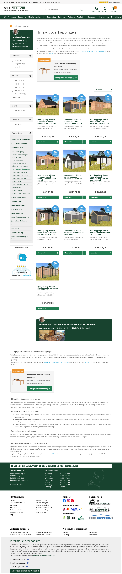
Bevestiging (116, 17)
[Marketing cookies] (10, 566)
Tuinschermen (93, 535)
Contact (12, 500)
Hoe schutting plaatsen (43, 535)
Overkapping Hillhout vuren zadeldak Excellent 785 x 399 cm (100, 232)
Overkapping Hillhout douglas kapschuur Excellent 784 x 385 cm (46, 121)
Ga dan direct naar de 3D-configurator (93, 51)
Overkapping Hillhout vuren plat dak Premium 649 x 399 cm (73, 232)
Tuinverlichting (17, 233)
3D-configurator (57, 454)
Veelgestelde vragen (19, 529)
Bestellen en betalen (17, 510)
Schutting (22, 17)
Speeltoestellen (17, 213)
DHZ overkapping (18, 152)
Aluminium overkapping (20, 166)
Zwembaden (15, 229)
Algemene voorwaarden (44, 507)
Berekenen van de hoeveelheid (20, 535)
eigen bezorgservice (44, 2)
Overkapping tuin (17, 147)
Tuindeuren (93, 532)
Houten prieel (17, 181)
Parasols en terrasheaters (20, 217)
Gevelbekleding (49, 17)
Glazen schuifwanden (19, 197)
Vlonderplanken (34, 17)
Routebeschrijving (16, 484)
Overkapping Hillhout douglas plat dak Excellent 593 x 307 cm (73, 121)
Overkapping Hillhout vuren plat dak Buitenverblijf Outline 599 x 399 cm (99, 178)
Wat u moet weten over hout (19, 532)
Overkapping (103, 17)
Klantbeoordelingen (42, 510)
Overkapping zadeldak (20, 175)
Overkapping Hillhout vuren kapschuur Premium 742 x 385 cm (73, 177)
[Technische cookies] (10, 559)
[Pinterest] (72, 500)
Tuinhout (12, 17)
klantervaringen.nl (26, 275)
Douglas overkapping (19, 143)
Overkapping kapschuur (21, 178)
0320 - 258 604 (19, 44)
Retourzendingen (42, 503)
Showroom (13, 505)
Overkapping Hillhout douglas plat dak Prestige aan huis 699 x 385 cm (46, 178)
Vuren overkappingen (20, 163)
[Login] (104, 9)
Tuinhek (71, 17)
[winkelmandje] (114, 11)
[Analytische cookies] (10, 563)
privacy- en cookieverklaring (44, 555)
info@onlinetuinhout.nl (22, 47)
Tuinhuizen (81, 17)
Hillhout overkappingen (21, 169)
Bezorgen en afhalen (17, 512)
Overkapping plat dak (20, 172)
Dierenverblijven (17, 209)
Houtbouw (92, 17)
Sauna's (14, 225)
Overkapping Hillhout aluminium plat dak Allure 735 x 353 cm (47, 288)
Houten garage (17, 190)
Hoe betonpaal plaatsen (44, 532)
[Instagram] (68, 500)
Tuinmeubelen (16, 201)
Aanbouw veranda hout (20, 184)
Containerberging (18, 205)
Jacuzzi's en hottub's (19, 221)
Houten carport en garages (21, 193)
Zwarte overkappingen (20, 155)
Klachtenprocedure (42, 505)
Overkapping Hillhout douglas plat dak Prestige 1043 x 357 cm (99, 121)
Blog (11, 515)
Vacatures (13, 507)
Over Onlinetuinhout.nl (17, 503)
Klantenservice (17, 497)
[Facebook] (64, 500)
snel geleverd (15, 2)
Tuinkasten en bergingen (20, 139)
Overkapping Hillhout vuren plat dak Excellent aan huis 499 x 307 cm (47, 232)
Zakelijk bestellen (42, 500)
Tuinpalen (62, 17)
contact (51, 54)
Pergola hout (17, 187)
